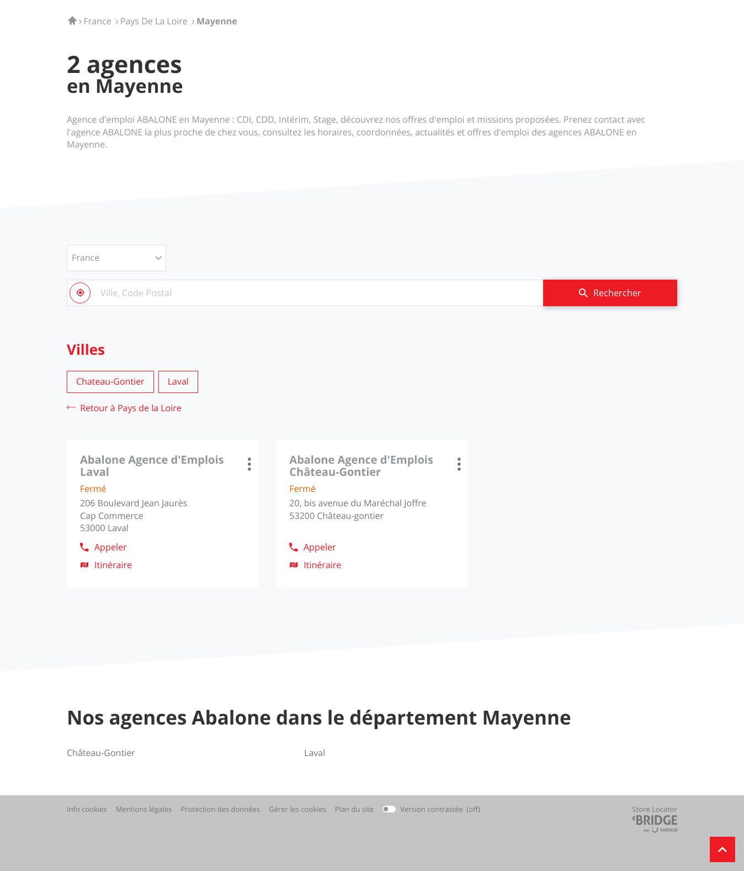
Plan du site (354, 809)
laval (178, 381)
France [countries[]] (85, 257)
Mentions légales (144, 809)
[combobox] (305, 293)
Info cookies (87, 809)
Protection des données (221, 809)
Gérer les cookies (297, 809)
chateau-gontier (110, 381)
